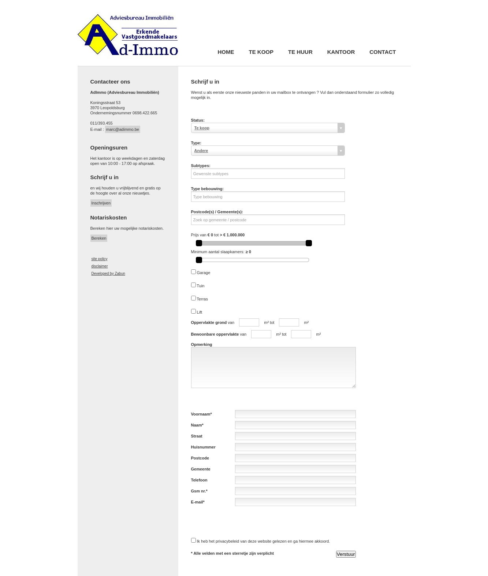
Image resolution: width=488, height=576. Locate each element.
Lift (199, 312)
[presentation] (246, 521)
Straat (196, 436)
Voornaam (201, 414)
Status (197, 120)
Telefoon (199, 480)
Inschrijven (101, 203)
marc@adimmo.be (122, 129)
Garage (204, 272)
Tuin (200, 286)
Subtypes (200, 165)
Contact (382, 52)
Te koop (261, 52)
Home (226, 52)
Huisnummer (203, 447)
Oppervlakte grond (209, 322)
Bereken (99, 238)
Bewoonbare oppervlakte (215, 334)
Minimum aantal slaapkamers (217, 252)
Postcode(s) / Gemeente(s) (216, 212)
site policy (100, 259)
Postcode (200, 458)
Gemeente (201, 469)
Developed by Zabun (108, 274)
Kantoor (341, 52)
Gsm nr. (198, 491)
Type (195, 143)
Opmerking (201, 344)
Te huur (300, 52)
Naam (196, 425)
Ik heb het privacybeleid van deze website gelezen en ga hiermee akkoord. (263, 541)
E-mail (197, 502)
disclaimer (100, 266)
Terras (202, 299)
